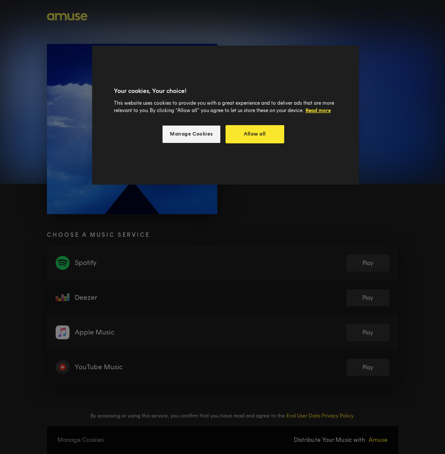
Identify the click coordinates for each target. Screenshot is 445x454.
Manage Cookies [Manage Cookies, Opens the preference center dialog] (191, 134)
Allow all (255, 134)
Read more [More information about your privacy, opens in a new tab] (318, 110)
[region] (225, 115)
